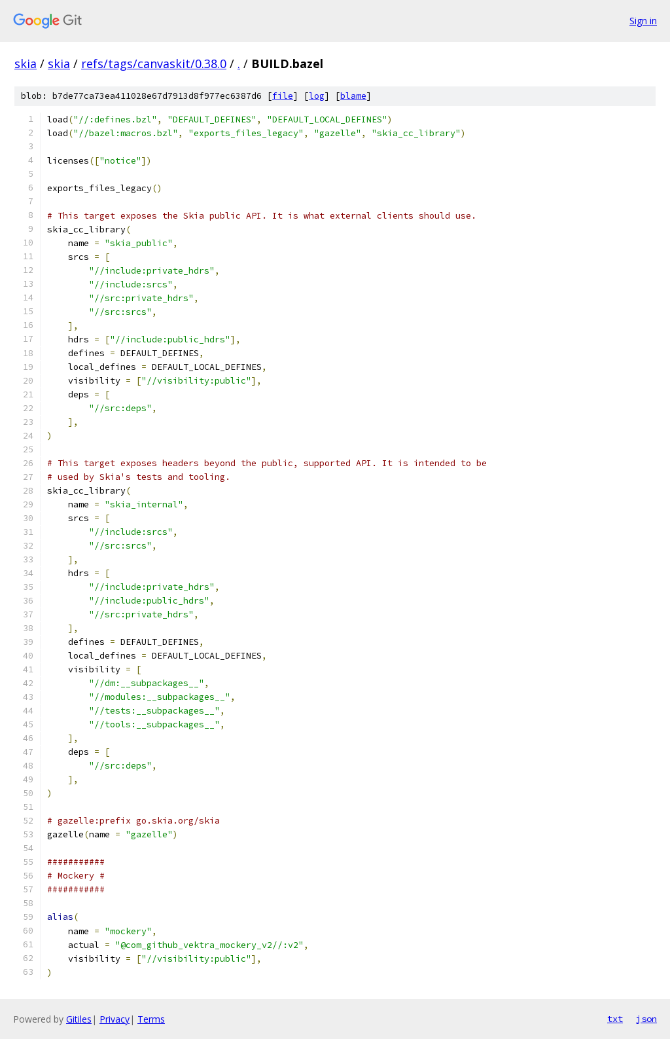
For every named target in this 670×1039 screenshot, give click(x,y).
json (646, 1019)
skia (25, 63)
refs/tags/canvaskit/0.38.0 (153, 63)
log (317, 95)
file (282, 95)
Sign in (643, 20)
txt (615, 1019)
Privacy (114, 1019)
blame (353, 95)
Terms (151, 1019)
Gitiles (79, 1019)
